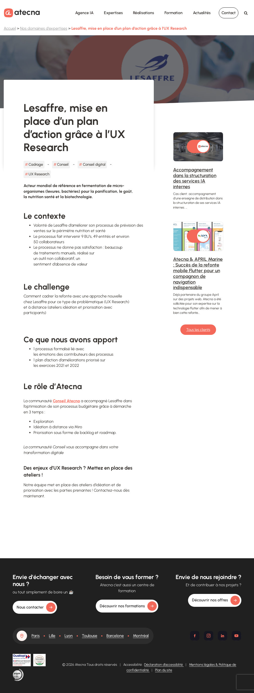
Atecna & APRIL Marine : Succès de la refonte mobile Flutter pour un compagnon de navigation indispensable (198, 273)
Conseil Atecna (66, 401)
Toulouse (89, 635)
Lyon (68, 635)
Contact (229, 12)
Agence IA (84, 12)
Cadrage (36, 164)
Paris (36, 635)
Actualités (202, 12)
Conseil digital (94, 164)
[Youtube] (236, 636)
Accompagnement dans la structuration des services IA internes (194, 178)
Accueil (10, 28)
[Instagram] (209, 636)
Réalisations (143, 12)
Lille (52, 635)
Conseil (62, 164)
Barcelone (115, 635)
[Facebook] (195, 636)
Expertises (113, 12)
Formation (173, 12)
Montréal (141, 635)
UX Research (39, 174)
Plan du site (163, 670)
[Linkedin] (222, 636)
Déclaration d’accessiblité (164, 665)
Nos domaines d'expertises (43, 28)
